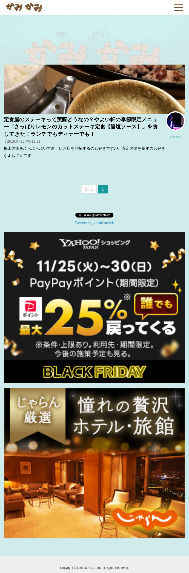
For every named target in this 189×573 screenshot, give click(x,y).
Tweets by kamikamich (94, 223)
